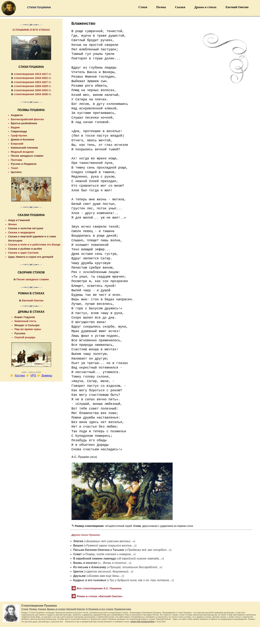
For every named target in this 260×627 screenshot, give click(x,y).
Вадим (15, 127)
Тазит (14, 167)
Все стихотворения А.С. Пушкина (99, 588)
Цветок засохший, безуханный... (109, 571)
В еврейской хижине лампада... (140, 558)
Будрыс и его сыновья (89, 580)
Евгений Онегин (237, 7)
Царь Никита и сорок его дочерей (30, 256)
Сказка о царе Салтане (23, 252)
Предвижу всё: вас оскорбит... (148, 549)
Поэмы (161, 7)
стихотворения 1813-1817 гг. (32, 73)
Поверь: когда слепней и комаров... (109, 554)
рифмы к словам (34, 372)
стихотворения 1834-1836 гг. (32, 94)
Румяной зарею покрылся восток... (110, 545)
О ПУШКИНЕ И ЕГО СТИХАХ (31, 29)
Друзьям (79, 575)
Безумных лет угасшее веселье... (110, 541)
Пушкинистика (122, 609)
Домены (46, 375)
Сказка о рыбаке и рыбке (25, 248)
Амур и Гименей (19, 220)
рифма (24, 372)
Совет (77, 554)
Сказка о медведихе (21, 232)
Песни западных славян (27, 155)
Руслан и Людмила (23, 163)
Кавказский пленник (24, 147)
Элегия (78, 541)
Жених (12, 224)
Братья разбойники (24, 123)
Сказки (180, 7)
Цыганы (16, 171)
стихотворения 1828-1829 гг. (32, 86)
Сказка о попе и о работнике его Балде (34, 244)
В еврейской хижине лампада (94, 558)
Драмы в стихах (205, 7)
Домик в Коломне (22, 139)
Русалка (19, 333)
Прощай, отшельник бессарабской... (135, 567)
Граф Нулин (19, 135)
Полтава (16, 159)
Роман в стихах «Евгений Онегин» (100, 596)
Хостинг (20, 375)
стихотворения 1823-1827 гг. (32, 82)
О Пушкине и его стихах (99, 609)
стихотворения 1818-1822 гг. (32, 77)
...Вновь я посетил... (115, 562)
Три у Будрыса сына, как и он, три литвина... (140, 580)
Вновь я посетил (85, 562)
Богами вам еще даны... (105, 575)
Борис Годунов (24, 317)
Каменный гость (25, 321)
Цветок (78, 571)
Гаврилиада (19, 131)
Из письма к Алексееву (89, 567)
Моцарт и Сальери (26, 325)
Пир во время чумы (27, 329)
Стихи (142, 7)
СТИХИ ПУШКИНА (31, 66)
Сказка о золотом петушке (25, 228)
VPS (33, 375)
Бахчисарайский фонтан (27, 119)
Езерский (17, 143)
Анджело (17, 115)
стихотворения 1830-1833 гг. (32, 90)
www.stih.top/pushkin (142, 621)
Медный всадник (22, 151)
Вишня (78, 545)
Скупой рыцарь (24, 337)
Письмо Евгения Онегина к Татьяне (98, 549)
